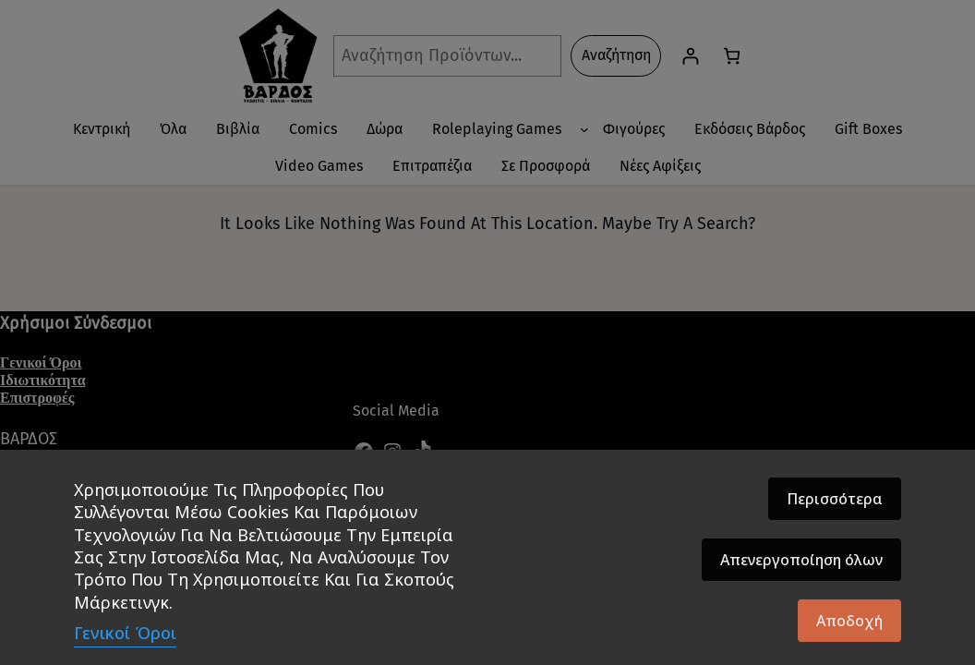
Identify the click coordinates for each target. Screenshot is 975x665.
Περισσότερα (835, 499)
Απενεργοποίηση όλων (801, 560)
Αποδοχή (849, 621)
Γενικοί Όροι (125, 633)
